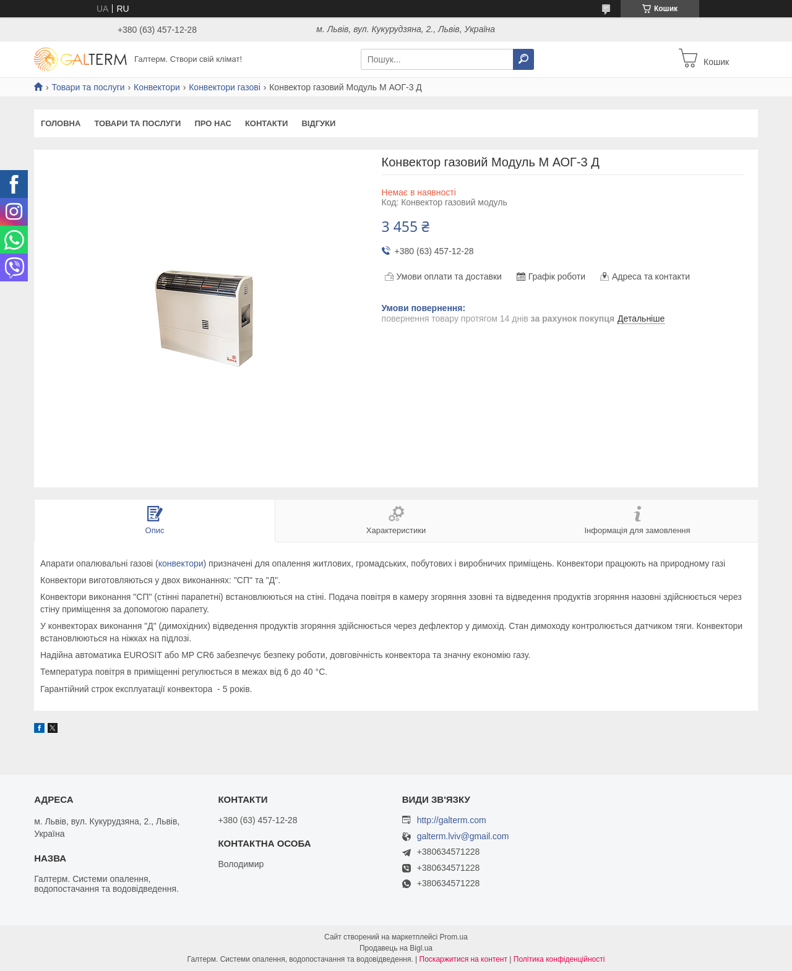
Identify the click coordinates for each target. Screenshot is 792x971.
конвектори (181, 563)
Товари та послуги (87, 87)
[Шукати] (523, 59)
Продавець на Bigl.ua (396, 948)
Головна (60, 123)
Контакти (266, 123)
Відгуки (318, 123)
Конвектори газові (224, 87)
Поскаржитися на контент (463, 959)
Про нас (212, 123)
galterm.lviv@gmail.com (463, 836)
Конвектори (157, 87)
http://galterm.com (451, 820)
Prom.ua (454, 937)
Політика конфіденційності (559, 959)
